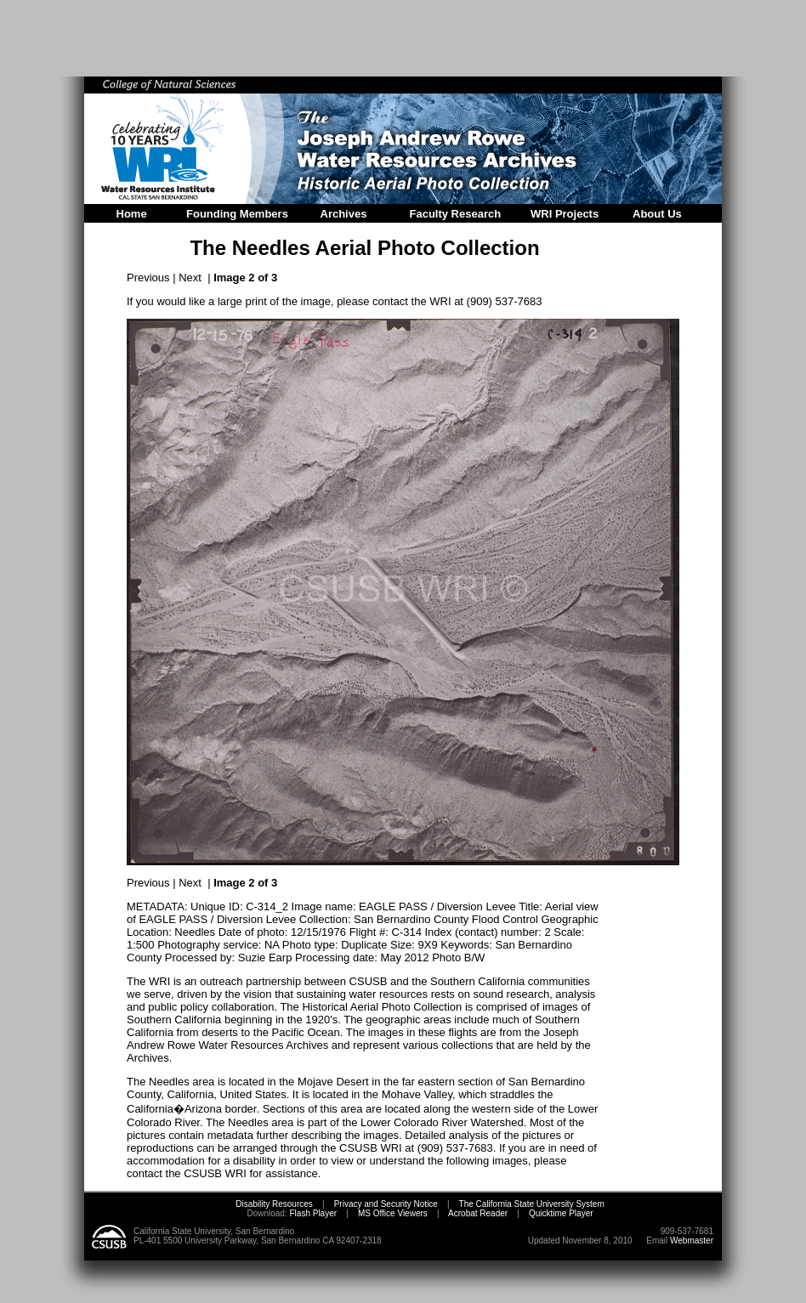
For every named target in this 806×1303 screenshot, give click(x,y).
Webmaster (691, 1240)
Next (190, 277)
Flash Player (312, 1213)
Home (131, 213)
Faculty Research (456, 213)
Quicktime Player (561, 1213)
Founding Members (237, 213)
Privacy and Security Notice (386, 1204)
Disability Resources (274, 1204)
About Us (657, 213)
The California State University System (531, 1204)
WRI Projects (565, 213)
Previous (148, 277)
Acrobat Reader (478, 1213)
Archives (344, 213)
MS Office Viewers (393, 1213)
